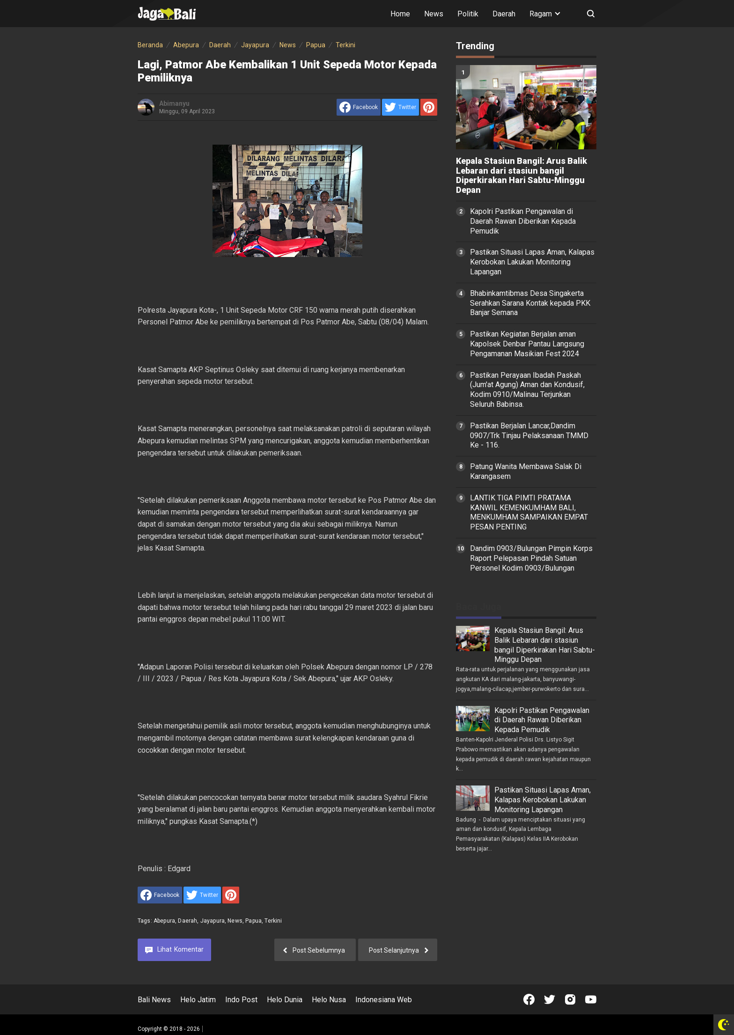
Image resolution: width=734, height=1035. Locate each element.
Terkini (273, 921)
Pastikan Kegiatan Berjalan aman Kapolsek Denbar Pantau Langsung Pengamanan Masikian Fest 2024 (527, 344)
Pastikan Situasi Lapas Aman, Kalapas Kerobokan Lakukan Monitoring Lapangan (532, 262)
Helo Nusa (329, 999)
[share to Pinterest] (428, 107)
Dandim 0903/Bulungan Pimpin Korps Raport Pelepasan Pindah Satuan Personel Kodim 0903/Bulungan (531, 558)
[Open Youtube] (590, 999)
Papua (253, 921)
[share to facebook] (359, 107)
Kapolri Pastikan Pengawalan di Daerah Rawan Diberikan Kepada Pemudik (523, 221)
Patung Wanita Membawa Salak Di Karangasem (525, 471)
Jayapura (212, 921)
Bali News (154, 999)
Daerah (503, 13)
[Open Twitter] (549, 999)
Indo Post (241, 999)
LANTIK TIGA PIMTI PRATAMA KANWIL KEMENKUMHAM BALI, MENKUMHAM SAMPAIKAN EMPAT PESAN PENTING (529, 512)
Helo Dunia (284, 999)
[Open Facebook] (529, 999)
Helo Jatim (198, 999)
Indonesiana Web (383, 999)
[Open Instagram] (570, 999)
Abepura (164, 921)
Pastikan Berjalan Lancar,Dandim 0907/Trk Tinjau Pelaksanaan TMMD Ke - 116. (529, 435)
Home (400, 13)
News (433, 13)
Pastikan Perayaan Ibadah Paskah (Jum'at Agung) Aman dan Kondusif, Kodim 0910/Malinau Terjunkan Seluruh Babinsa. (527, 390)
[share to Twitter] (400, 107)
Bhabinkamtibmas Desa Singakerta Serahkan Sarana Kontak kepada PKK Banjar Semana (530, 303)
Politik (467, 13)
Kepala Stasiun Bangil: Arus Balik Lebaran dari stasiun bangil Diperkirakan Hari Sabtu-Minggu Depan (521, 175)
